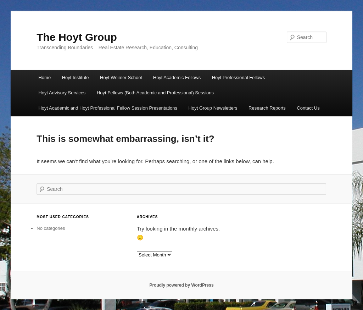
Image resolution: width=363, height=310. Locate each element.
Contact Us (308, 108)
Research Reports (267, 108)
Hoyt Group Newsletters (213, 108)
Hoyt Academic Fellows (177, 77)
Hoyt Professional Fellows (238, 77)
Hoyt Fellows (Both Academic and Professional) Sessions (155, 92)
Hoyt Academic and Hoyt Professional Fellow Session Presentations (107, 108)
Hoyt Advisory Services (61, 92)
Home (44, 77)
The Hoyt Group (77, 37)
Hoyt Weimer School (121, 77)
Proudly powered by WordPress (181, 285)
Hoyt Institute (75, 77)
